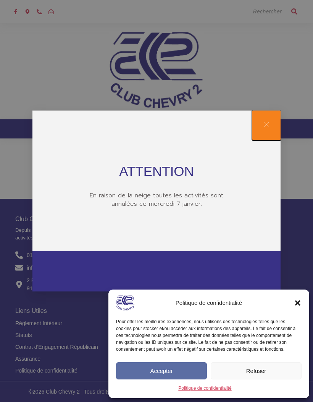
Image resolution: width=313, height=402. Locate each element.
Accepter (161, 371)
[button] (298, 303)
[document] (156, 201)
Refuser (256, 371)
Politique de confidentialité (204, 388)
